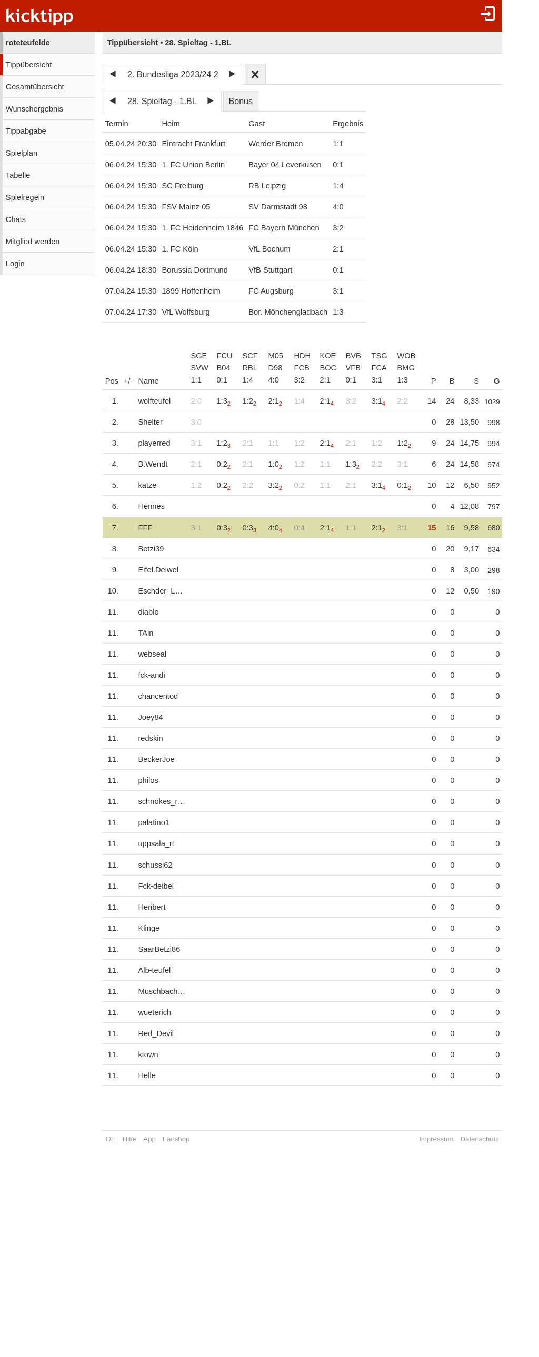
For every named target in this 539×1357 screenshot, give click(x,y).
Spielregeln (25, 197)
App (149, 1139)
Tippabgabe (26, 131)
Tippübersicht (29, 65)
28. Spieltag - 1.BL (162, 101)
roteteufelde (28, 42)
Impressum (448, 1139)
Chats (16, 219)
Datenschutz (491, 1139)
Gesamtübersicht (35, 87)
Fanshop (176, 1139)
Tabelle (18, 175)
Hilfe (129, 1139)
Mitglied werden (33, 241)
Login (15, 263)
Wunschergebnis (34, 109)
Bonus (241, 101)
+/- (128, 381)
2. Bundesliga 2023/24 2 (172, 74)
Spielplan (21, 153)
